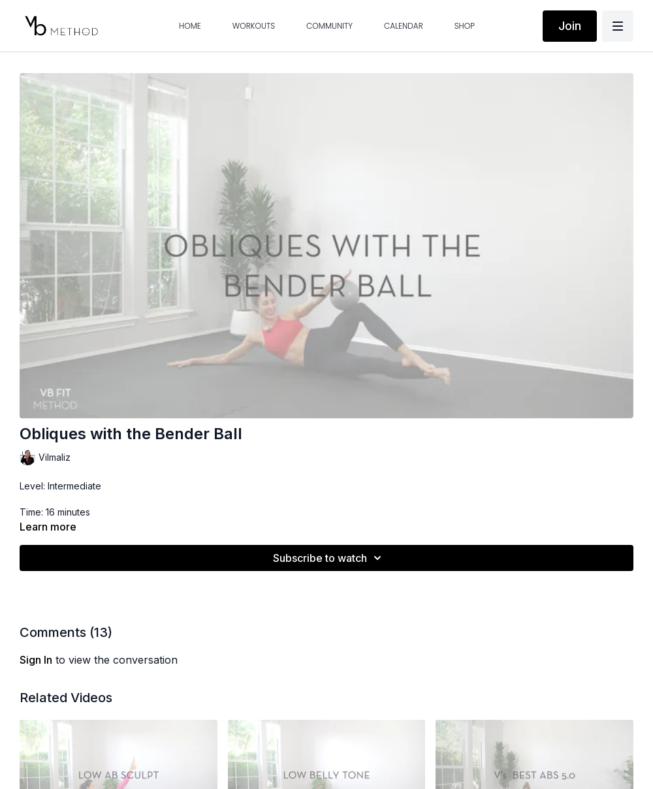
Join (569, 26)
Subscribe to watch (329, 558)
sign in (36, 659)
